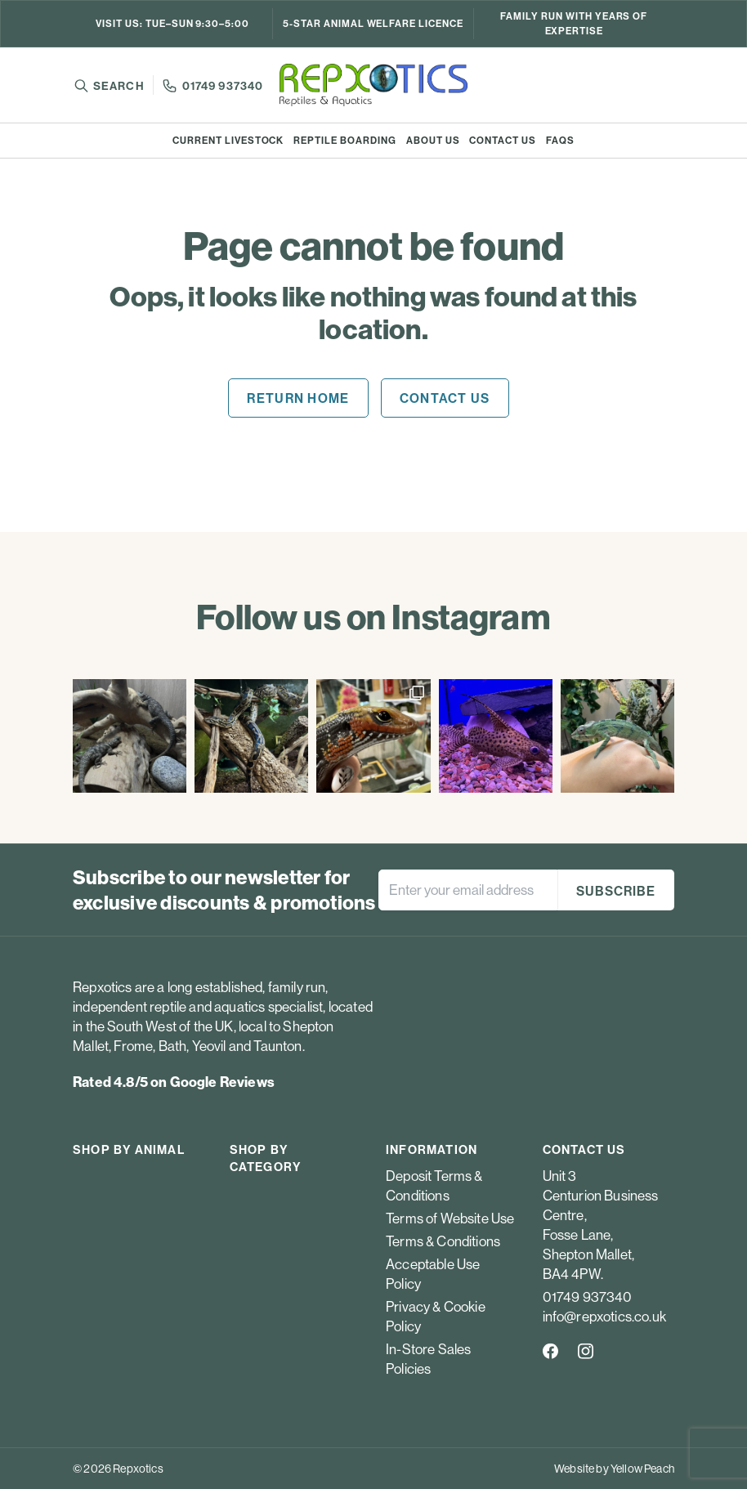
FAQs (560, 140)
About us (433, 140)
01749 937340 (222, 85)
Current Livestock (228, 140)
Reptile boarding (344, 140)
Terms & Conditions (443, 1241)
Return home (298, 398)
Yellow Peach (642, 1468)
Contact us (502, 140)
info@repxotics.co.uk (604, 1316)
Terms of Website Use (450, 1218)
